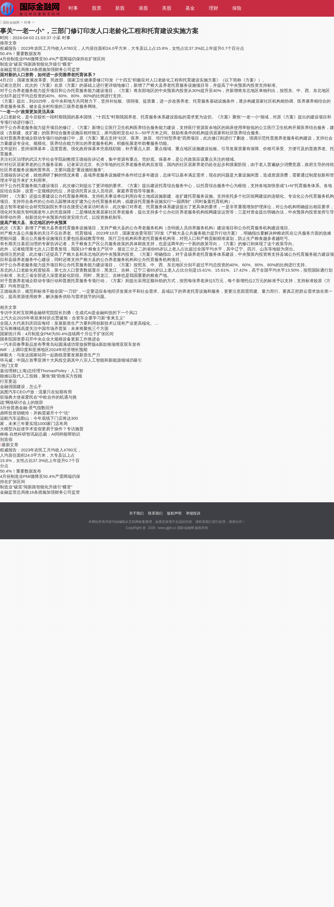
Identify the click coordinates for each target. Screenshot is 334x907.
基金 (190, 8)
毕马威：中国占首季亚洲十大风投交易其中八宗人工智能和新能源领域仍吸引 (71, 360)
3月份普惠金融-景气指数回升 (27, 407)
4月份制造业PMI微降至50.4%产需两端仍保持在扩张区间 (52, 58)
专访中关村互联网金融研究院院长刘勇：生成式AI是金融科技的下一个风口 (68, 312)
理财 (213, 8)
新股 (120, 8)
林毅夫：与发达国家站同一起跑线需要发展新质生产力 (50, 354)
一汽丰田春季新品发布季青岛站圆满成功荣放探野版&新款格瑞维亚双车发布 (70, 344)
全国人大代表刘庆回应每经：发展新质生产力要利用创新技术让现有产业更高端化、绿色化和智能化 (80, 323)
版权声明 (174, 513)
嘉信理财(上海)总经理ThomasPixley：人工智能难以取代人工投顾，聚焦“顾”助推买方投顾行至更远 (41, 376)
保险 (237, 8)
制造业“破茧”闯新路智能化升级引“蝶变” (36, 64)
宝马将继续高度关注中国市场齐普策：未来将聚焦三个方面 (54, 328)
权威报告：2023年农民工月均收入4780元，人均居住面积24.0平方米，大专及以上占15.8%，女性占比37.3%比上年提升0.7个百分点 (122, 48)
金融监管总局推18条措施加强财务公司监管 (40, 69)
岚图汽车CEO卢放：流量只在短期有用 (36, 391)
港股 (143, 8)
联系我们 (155, 513)
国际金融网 (11, 22)
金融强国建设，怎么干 (21, 386)
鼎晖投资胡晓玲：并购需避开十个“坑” (35, 413)
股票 (96, 8)
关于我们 (136, 513)
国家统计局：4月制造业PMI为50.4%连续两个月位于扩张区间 (57, 333)
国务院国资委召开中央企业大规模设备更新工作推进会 (50, 339)
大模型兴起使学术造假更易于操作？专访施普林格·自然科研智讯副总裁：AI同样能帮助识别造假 (42, 434)
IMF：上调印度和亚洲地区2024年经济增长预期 (43, 349)
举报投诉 (193, 513)
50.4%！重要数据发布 (20, 53)
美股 (166, 8)
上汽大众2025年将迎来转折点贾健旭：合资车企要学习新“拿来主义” (62, 317)
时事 (73, 8)
